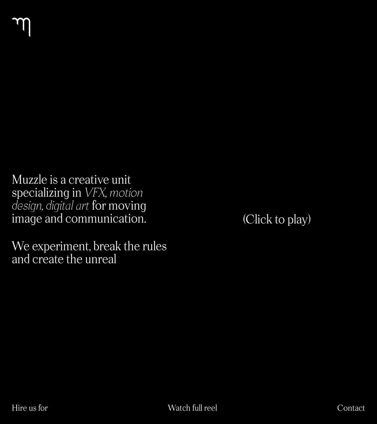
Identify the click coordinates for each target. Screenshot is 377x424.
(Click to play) (277, 218)
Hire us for (30, 407)
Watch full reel (192, 407)
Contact (351, 407)
